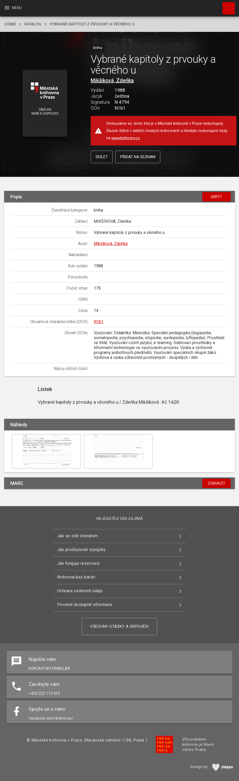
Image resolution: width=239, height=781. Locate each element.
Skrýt (216, 197)
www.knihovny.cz (125, 138)
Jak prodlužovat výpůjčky (81, 549)
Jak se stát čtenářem (77, 535)
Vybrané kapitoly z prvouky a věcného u (92, 24)
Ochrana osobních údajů (80, 590)
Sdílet (102, 157)
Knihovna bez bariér (76, 577)
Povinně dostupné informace (84, 604)
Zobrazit (216, 483)
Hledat (226, 6)
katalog (32, 24)
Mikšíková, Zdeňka (112, 80)
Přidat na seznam (137, 157)
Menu (13, 8)
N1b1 (99, 321)
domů (10, 24)
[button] (45, 104)
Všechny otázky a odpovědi (119, 626)
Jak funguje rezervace (78, 563)
